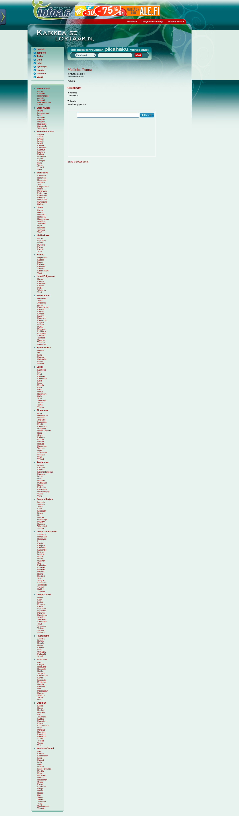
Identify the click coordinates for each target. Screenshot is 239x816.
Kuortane (41, 152)
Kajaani (40, 260)
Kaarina (40, 753)
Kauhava (41, 150)
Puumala (41, 197)
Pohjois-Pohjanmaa (47, 531)
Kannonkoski (42, 307)
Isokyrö (40, 465)
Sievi (39, 578)
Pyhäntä (40, 572)
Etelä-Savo (42, 172)
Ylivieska (41, 591)
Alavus (40, 137)
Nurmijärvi (41, 732)
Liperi (39, 515)
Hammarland (42, 96)
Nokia (39, 433)
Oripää (40, 782)
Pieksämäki (42, 195)
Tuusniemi (41, 626)
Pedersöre (41, 487)
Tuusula (40, 741)
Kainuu (40, 254)
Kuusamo (41, 548)
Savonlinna (42, 202)
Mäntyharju (42, 191)
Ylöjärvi (40, 459)
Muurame (41, 329)
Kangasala (41, 422)
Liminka (40, 552)
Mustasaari (42, 483)
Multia (39, 327)
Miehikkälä (41, 359)
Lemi (39, 115)
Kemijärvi (41, 376)
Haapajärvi (42, 537)
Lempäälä (41, 428)
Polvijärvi (41, 522)
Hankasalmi (42, 298)
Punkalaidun (42, 691)
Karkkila (40, 719)
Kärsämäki (41, 550)
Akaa (39, 413)
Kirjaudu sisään (176, 21)
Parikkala (41, 119)
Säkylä (40, 697)
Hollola (40, 645)
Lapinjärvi (41, 240)
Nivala (40, 558)
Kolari (39, 383)
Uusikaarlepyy (43, 491)
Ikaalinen (41, 417)
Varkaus (40, 628)
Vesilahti (41, 455)
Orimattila (41, 652)
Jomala (40, 98)
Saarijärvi (41, 335)
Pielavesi (41, 613)
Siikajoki (40, 580)
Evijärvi (40, 139)
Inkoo (39, 714)
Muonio (40, 385)
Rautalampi (42, 615)
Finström (41, 94)
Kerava (40, 723)
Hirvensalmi (42, 180)
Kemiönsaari (42, 756)
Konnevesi (41, 318)
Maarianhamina (44, 102)
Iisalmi (40, 597)
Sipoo (39, 251)
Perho (39, 288)
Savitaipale (42, 126)
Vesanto (40, 630)
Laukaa (40, 325)
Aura (39, 751)
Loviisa (40, 243)
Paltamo (40, 264)
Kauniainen (42, 721)
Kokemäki (41, 680)
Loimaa (40, 767)
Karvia (40, 678)
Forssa (40, 210)
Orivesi (40, 435)
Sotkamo (41, 268)
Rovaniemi (41, 394)
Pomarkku (41, 686)
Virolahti (40, 364)
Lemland (41, 100)
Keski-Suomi (43, 295)
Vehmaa (40, 808)
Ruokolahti (41, 124)
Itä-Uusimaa (43, 235)
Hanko (40, 708)
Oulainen (41, 561)
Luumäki (41, 117)
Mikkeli (40, 189)
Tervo (39, 624)
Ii (37, 541)
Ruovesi (40, 444)
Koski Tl (40, 758)
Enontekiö (41, 370)
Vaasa (40, 77)
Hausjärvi (41, 215)
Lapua (40, 158)
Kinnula (40, 314)
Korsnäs (40, 470)
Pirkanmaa (42, 410)
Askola (40, 238)
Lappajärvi (41, 156)
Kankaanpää (42, 675)
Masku (40, 773)
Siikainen (41, 695)
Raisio (40, 791)
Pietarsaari (42, 489)
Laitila (39, 762)
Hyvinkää (41, 712)
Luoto (39, 478)
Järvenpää (41, 717)
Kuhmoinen (42, 320)
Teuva (39, 165)
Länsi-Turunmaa (44, 769)
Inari (39, 372)
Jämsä (40, 305)
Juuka (39, 506)
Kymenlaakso (44, 347)
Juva (39, 184)
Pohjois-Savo (44, 594)
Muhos (40, 556)
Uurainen (41, 340)
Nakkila (40, 684)
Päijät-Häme (43, 636)
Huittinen (41, 671)
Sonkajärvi (41, 619)
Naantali (40, 777)
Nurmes (40, 517)
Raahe (40, 574)
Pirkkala (40, 439)
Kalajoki (40, 543)
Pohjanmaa (42, 462)
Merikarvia (41, 682)
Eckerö (40, 91)
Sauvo (40, 797)
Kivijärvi (40, 316)
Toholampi (41, 290)
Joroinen (41, 182)
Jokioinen (41, 223)
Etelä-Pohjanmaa (46, 131)
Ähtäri (39, 169)
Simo (39, 398)
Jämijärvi (41, 673)
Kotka (39, 355)
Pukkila (40, 249)
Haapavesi (41, 539)
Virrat (39, 457)
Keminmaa (42, 378)
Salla (39, 396)
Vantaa (40, 743)
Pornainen (41, 734)
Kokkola (40, 286)
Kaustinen (41, 283)
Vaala (39, 273)
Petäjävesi (41, 331)
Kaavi (39, 600)
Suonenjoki (42, 622)
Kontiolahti (41, 511)
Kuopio (40, 70)
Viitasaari (41, 342)
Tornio (40, 405)
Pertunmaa (42, 193)
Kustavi (40, 760)
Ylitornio (40, 407)
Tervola (40, 403)
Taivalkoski (42, 585)
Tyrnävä (40, 587)
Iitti (38, 353)
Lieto (39, 764)
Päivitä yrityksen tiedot (77, 162)
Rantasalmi (42, 200)
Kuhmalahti (42, 426)
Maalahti (41, 481)
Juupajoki (41, 420)
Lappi (40, 367)
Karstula (40, 309)
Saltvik (40, 104)
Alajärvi (40, 134)
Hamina (40, 350)
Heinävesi (41, 178)
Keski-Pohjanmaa (46, 276)
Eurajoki (40, 665)
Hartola (40, 641)
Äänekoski (41, 344)
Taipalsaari (42, 128)
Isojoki (40, 143)
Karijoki (40, 145)
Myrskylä (41, 245)
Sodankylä (41, 400)
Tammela (41, 230)
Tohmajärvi (42, 526)
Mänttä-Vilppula (44, 431)
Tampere (41, 53)
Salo (39, 795)
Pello (39, 387)
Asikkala (41, 639)
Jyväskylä (42, 66)
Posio (39, 389)
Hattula (40, 212)
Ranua (40, 392)
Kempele (41, 545)
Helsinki (41, 49)
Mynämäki (41, 775)
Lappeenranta (43, 113)
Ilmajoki (40, 141)
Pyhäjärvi (41, 569)
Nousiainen (42, 780)
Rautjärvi (41, 122)
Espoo (40, 706)
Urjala (39, 450)
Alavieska (41, 534)
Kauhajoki (41, 147)
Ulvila (39, 699)
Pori (39, 689)
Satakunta (42, 659)
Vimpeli (40, 167)
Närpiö (40, 485)
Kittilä (39, 381)
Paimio (40, 784)
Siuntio (40, 738)
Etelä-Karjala (43, 108)
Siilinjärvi (41, 617)
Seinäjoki (41, 161)
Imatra (40, 111)
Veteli (39, 292)
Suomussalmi (43, 271)
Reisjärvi (41, 576)
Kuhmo (40, 262)
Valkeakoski (42, 452)
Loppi (39, 225)
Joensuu (41, 73)
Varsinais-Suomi (45, 748)
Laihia (39, 476)
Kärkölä (40, 647)
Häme (40, 207)
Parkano (41, 437)
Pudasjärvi (41, 565)
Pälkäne (40, 442)
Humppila (41, 217)
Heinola (40, 643)
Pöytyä (40, 788)
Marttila (40, 771)
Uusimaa (41, 703)
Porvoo (40, 247)
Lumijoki (40, 554)
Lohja (39, 728)
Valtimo (40, 528)
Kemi (39, 374)
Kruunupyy (42, 474)
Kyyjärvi (40, 322)
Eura (39, 662)
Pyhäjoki (41, 567)
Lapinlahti (41, 608)
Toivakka (41, 338)
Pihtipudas (41, 333)
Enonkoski (41, 176)
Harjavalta (41, 667)
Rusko (40, 793)
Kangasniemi (43, 186)
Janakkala (41, 221)
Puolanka (41, 266)
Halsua (40, 279)
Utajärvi (40, 589)
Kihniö (40, 424)
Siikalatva (41, 583)
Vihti (39, 745)
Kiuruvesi (41, 604)
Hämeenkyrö (42, 415)
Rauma (40, 693)
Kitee (39, 509)
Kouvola (40, 357)
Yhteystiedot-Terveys (152, 21)
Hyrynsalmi (42, 258)
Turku (40, 56)
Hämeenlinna (43, 219)
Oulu (39, 59)
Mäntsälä (41, 730)
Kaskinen (41, 467)
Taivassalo (41, 802)
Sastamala (41, 446)
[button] (147, 115)
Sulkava (40, 204)
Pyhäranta (41, 786)
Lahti (39, 63)
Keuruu (40, 311)
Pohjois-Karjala (45, 499)
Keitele (40, 602)
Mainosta (132, 21)
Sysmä (40, 656)
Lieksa (40, 513)
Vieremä (41, 632)
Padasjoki (41, 654)
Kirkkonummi (43, 725)
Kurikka (40, 154)
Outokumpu (42, 519)
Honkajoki (41, 669)
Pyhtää (40, 361)
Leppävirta (41, 611)
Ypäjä (39, 232)
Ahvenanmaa (43, 88)
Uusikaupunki (43, 806)
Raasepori (41, 736)
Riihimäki (41, 228)
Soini (39, 163)
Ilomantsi (41, 502)
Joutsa (40, 301)
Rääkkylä (41, 524)
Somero (40, 799)
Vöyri (39, 496)
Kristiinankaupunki (45, 472)
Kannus (40, 281)
